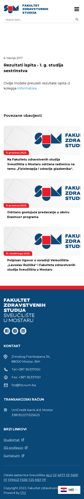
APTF (61, 475)
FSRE (24, 480)
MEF (38, 480)
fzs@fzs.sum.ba (24, 385)
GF (55, 475)
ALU (49, 475)
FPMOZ (13, 480)
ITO (23, 493)
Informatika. (27, 88)
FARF (74, 475)
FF (5, 480)
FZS (31, 480)
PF (44, 480)
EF (68, 475)
